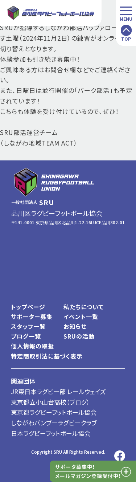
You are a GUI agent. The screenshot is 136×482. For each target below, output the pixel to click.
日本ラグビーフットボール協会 (50, 433)
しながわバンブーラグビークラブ (54, 422)
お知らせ (75, 326)
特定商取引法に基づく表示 (47, 356)
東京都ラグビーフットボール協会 (53, 412)
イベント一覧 (80, 316)
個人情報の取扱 (32, 346)
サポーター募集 (32, 316)
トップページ (28, 306)
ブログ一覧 (26, 336)
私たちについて (83, 306)
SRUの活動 (79, 336)
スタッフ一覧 (28, 326)
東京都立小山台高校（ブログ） (50, 402)
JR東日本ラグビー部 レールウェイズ (58, 391)
